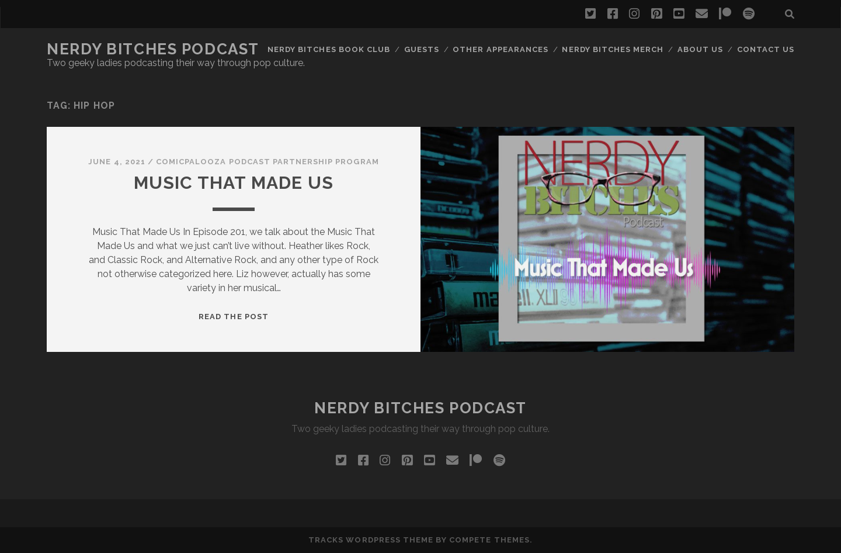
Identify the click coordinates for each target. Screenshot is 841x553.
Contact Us (765, 49)
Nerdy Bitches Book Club (328, 49)
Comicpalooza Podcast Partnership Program (267, 161)
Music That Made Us (234, 182)
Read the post (234, 316)
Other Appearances (500, 49)
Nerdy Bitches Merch (612, 49)
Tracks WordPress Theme (370, 539)
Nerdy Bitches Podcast (153, 49)
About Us (700, 49)
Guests (421, 49)
